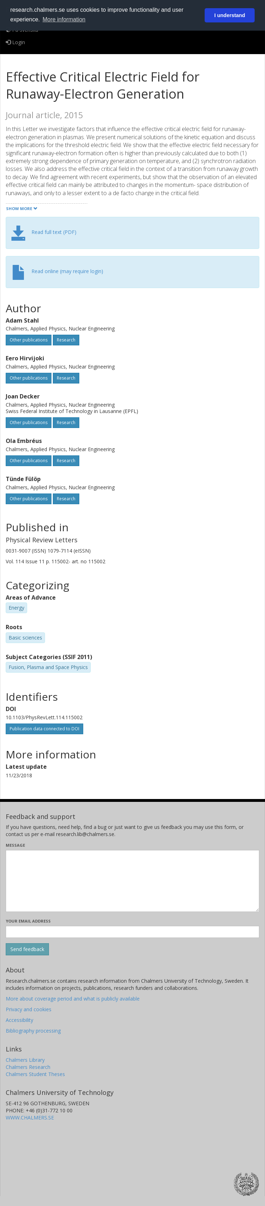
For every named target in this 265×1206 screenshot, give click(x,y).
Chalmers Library (25, 1059)
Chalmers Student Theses (35, 1074)
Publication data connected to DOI (44, 729)
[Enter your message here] (132, 881)
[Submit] (27, 949)
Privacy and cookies (28, 1009)
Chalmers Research (28, 1067)
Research (66, 340)
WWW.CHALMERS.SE (30, 1117)
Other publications (29, 340)
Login (15, 42)
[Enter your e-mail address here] (132, 932)
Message (15, 845)
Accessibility (19, 1020)
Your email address (28, 921)
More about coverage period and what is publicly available (73, 998)
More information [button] (63, 19)
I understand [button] (229, 15)
